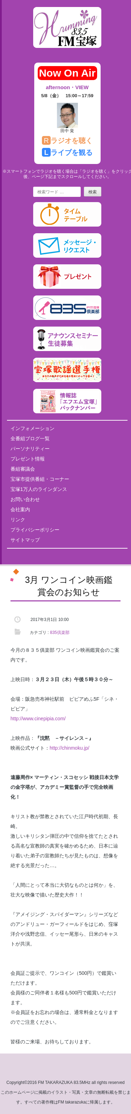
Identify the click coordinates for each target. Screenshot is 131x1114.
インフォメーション (32, 428)
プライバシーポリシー (34, 530)
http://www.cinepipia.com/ (38, 718)
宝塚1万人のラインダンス (38, 489)
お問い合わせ (25, 499)
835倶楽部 (60, 632)
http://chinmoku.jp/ (69, 748)
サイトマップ (25, 540)
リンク (17, 519)
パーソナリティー (30, 448)
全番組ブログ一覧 (30, 438)
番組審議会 (22, 469)
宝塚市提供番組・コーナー (39, 479)
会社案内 (20, 509)
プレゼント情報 (27, 459)
